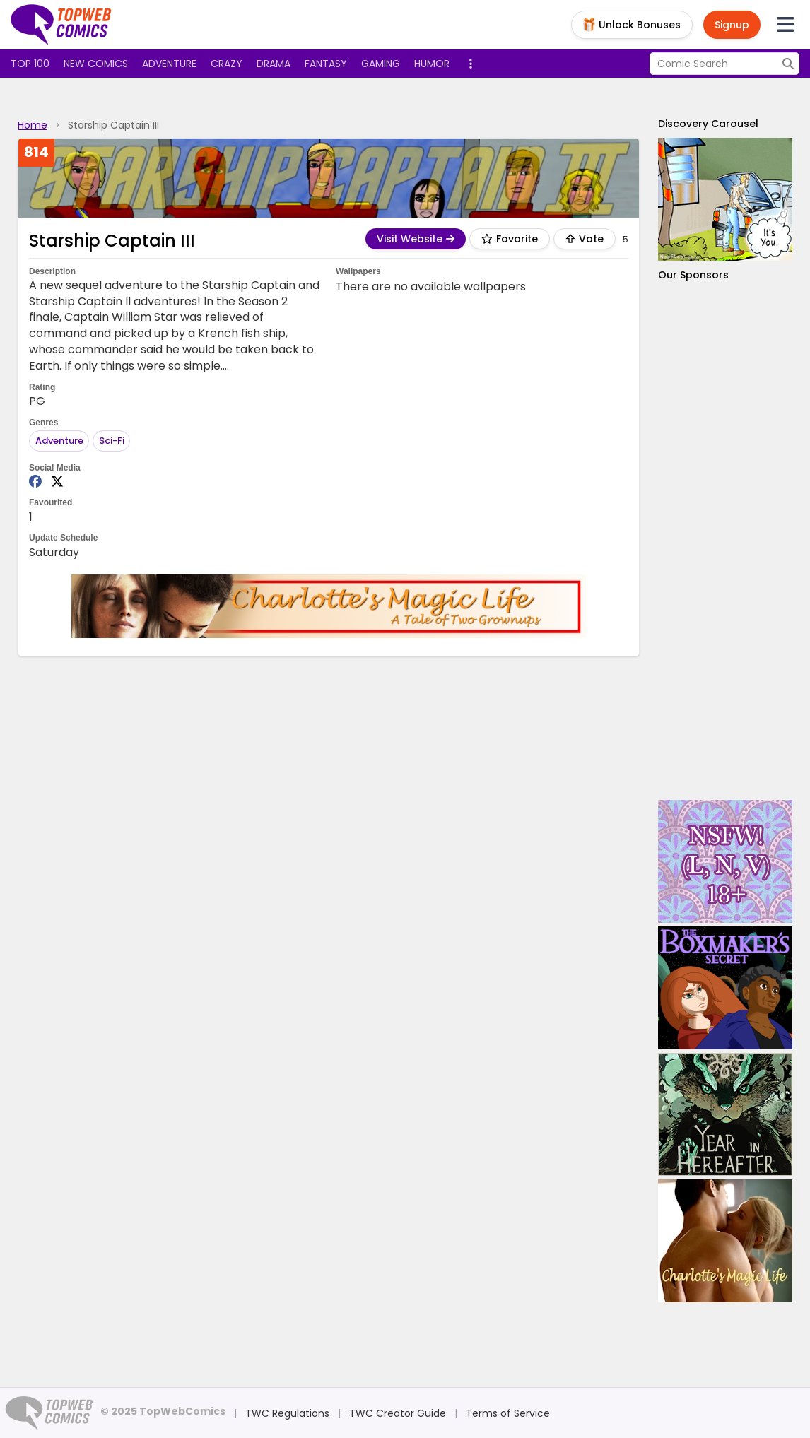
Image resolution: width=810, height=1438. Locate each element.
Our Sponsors (693, 275)
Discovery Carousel (708, 124)
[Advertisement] (725, 541)
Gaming (380, 64)
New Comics (96, 64)
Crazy (226, 64)
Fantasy (326, 64)
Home (32, 125)
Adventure (169, 64)
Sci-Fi (111, 440)
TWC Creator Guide (397, 1413)
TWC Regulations (287, 1413)
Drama (273, 64)
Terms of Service (508, 1413)
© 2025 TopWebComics (162, 1411)
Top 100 (30, 64)
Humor (432, 64)
